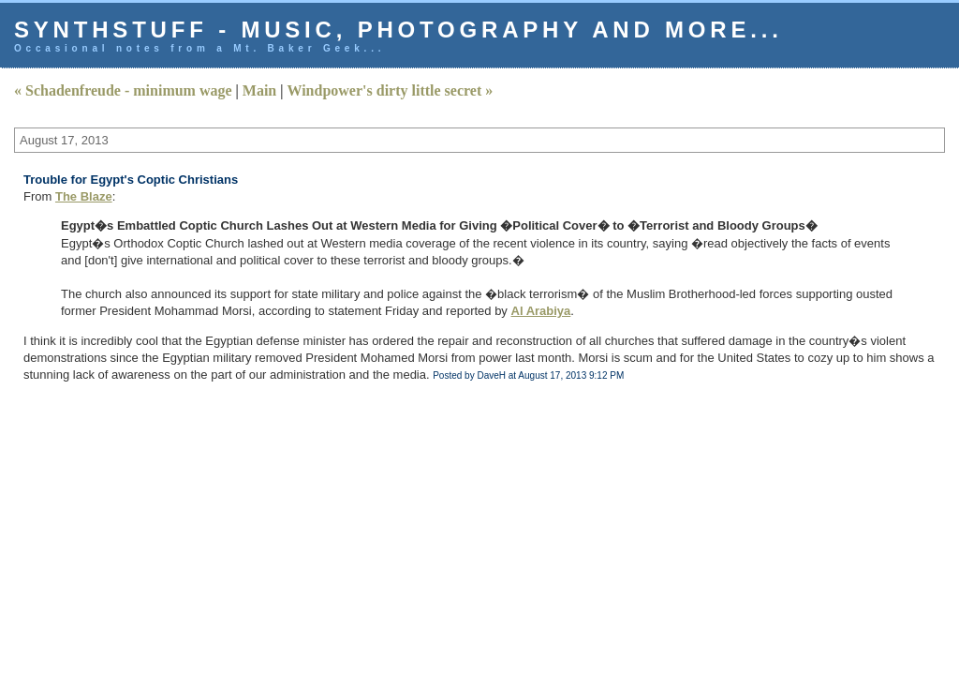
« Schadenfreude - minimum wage (123, 90)
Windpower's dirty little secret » (390, 90)
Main (259, 90)
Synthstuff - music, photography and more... (398, 29)
